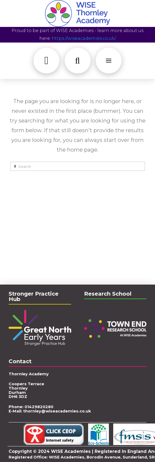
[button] (46, 61)
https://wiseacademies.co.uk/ (84, 38)
